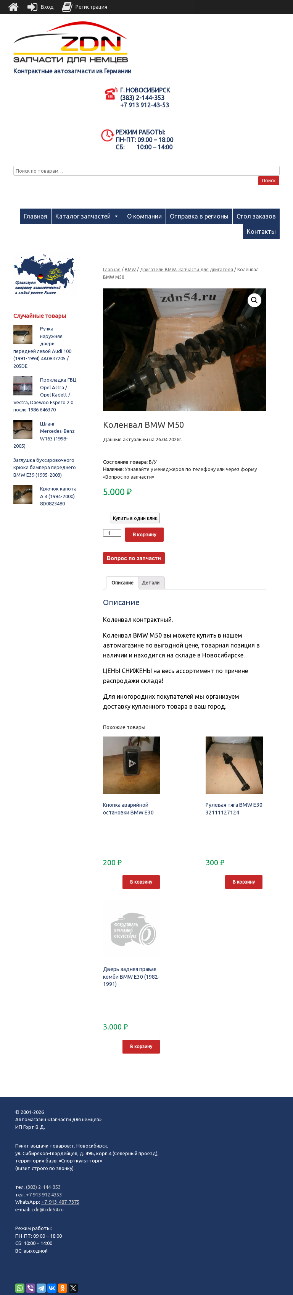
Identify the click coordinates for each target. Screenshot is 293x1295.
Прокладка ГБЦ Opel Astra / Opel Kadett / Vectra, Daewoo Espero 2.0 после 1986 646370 (45, 394)
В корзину (144, 534)
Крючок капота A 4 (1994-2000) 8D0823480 (58, 496)
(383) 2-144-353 (43, 1187)
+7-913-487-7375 (60, 1201)
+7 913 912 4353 (44, 1194)
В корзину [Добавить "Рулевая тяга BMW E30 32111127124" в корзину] (244, 881)
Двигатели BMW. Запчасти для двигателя (186, 269)
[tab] (122, 583)
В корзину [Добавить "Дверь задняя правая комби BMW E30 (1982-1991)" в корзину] (141, 1046)
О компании (144, 216)
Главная (35, 216)
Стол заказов (256, 216)
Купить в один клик (135, 518)
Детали (150, 582)
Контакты (261, 231)
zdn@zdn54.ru (47, 1209)
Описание (122, 582)
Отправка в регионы (199, 216)
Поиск (268, 180)
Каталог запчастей (83, 216)
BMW (130, 269)
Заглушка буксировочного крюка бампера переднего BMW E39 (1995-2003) (44, 467)
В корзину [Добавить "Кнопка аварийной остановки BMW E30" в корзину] (141, 881)
